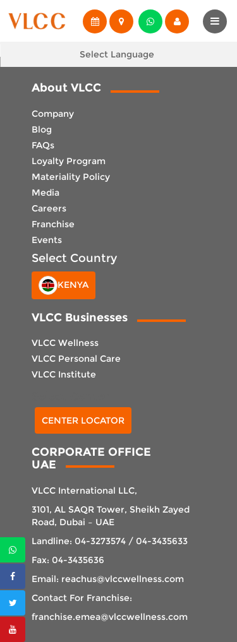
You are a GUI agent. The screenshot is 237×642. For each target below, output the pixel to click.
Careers (49, 208)
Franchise (53, 224)
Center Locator (83, 420)
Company (53, 113)
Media (45, 192)
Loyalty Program (69, 161)
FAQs (43, 145)
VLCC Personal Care (76, 358)
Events (47, 240)
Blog (42, 129)
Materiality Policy (71, 176)
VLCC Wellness (65, 342)
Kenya (63, 285)
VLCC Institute (64, 374)
